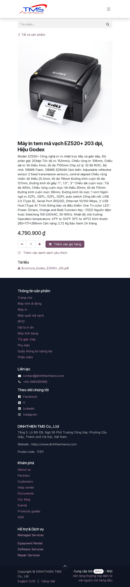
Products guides (29, 511)
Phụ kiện (24, 345)
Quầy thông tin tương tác (35, 351)
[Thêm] (39, 244)
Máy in (22, 309)
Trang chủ (25, 297)
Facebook (30, 396)
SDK (21, 517)
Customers (25, 481)
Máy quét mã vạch (31, 315)
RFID (21, 321)
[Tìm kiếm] (107, 24)
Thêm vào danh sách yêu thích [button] (42, 253)
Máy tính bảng (28, 333)
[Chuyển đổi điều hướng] (108, 9)
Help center (26, 487)
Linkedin (29, 408)
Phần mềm (25, 357)
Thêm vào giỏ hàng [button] (65, 244)
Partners (24, 475)
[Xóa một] (22, 244)
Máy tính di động (29, 303)
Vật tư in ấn (26, 327)
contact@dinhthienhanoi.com (43, 376)
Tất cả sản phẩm (31, 34)
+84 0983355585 (35, 382)
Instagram (30, 414)
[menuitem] (26, 581)
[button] (65, 566)
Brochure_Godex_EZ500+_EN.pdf (43, 268)
